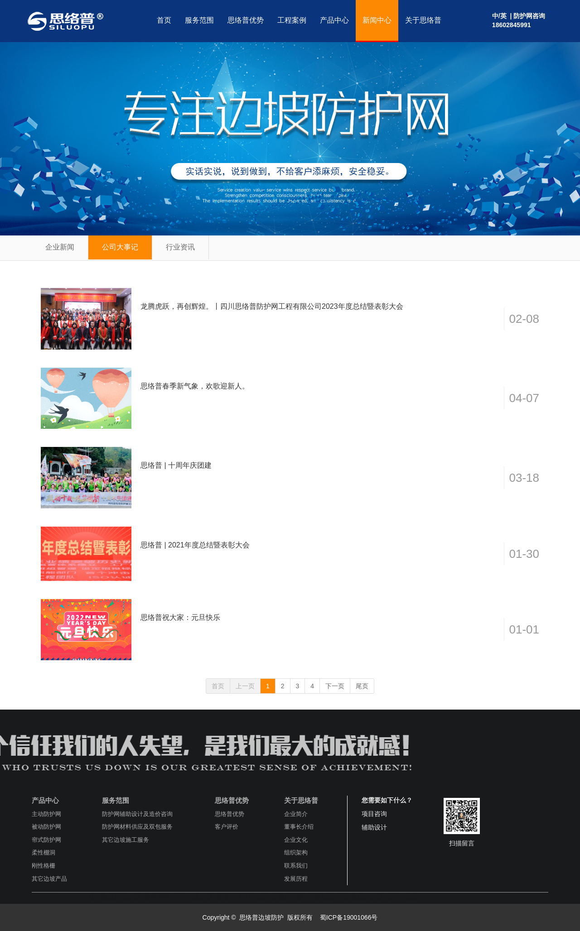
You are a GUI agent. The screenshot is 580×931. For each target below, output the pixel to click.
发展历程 (296, 878)
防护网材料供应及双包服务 (137, 826)
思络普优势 (245, 20)
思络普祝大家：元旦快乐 (180, 617)
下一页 (334, 686)
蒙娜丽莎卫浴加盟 (242, 897)
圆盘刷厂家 (288, 897)
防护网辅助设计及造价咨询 (137, 814)
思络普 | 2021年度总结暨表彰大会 (195, 545)
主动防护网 (46, 814)
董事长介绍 (299, 826)
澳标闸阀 (156, 897)
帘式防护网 (46, 839)
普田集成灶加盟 (360, 897)
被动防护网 (46, 826)
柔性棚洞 (43, 852)
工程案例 (291, 20)
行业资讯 (180, 247)
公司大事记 (120, 247)
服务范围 (199, 20)
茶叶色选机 (403, 897)
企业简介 (296, 814)
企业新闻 (59, 247)
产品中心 (334, 20)
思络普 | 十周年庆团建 (176, 465)
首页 (164, 20)
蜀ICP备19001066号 (348, 917)
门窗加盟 (321, 897)
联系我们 (296, 865)
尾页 (362, 686)
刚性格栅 (43, 865)
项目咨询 (374, 813)
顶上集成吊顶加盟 (114, 897)
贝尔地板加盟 (193, 897)
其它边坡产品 (49, 878)
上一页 (245, 686)
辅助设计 (374, 827)
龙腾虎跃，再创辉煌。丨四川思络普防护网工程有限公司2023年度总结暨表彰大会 (271, 306)
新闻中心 (377, 20)
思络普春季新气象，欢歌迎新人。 (194, 386)
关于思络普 (423, 20)
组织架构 (296, 852)
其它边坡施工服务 (125, 839)
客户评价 (226, 826)
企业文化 (296, 839)
